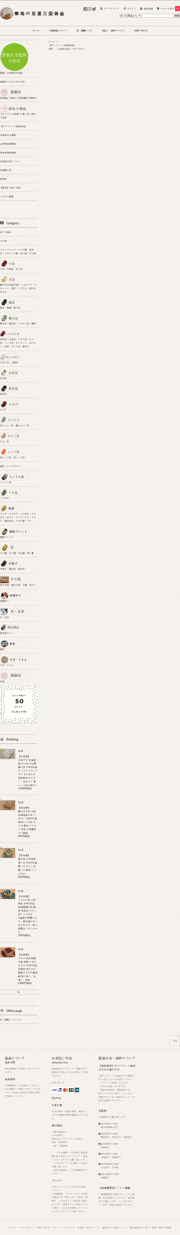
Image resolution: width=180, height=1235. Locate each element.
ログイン (131, 8)
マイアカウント (111, 8)
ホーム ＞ (53, 41)
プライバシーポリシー (63, 1227)
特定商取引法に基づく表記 (142, 1227)
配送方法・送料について (114, 1227)
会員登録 (148, 8)
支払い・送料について (113, 30)
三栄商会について (58, 30)
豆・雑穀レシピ (84, 30)
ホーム (36, 30)
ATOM (168, 1227)
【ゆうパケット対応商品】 (62, 45)
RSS (161, 1227)
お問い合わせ (140, 30)
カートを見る (170, 8)
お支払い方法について (88, 1227)
